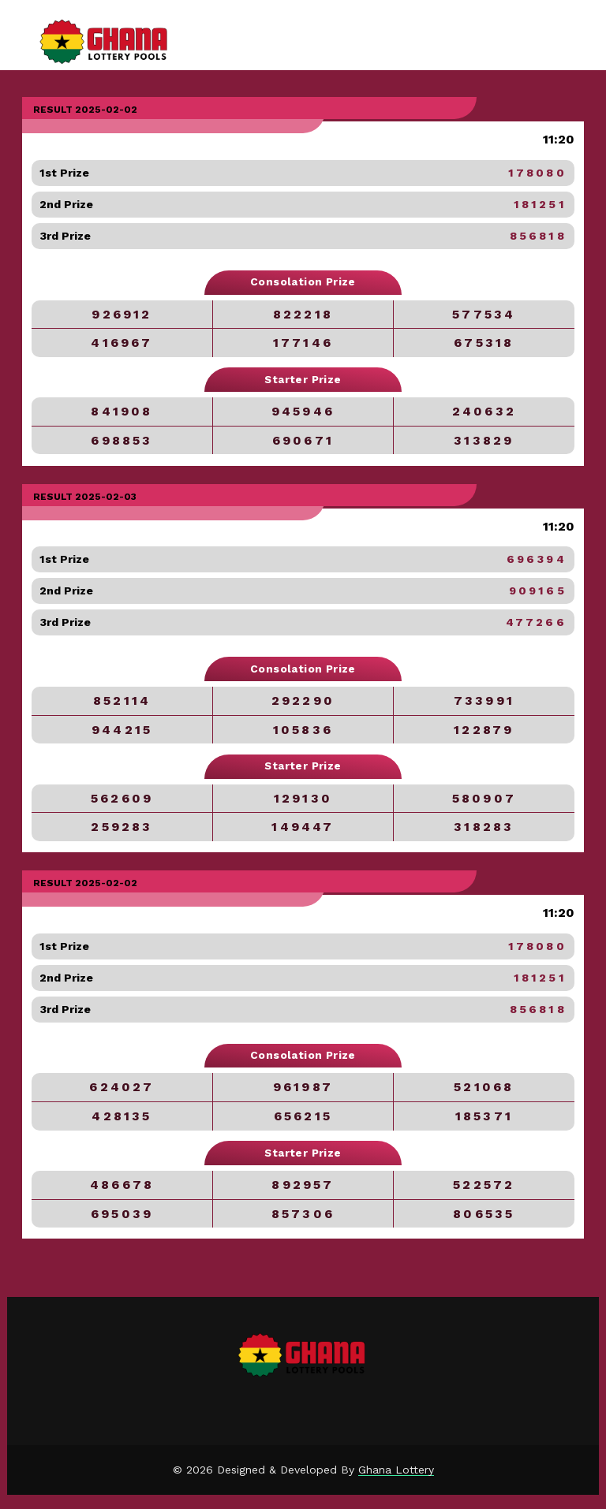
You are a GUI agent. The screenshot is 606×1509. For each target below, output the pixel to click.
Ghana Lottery (396, 1469)
